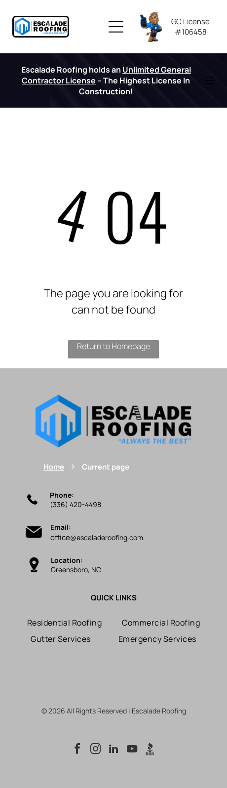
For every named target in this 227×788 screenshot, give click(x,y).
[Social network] (150, 750)
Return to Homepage (113, 346)
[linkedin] (113, 750)
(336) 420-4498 (75, 504)
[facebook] (77, 750)
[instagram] (95, 750)
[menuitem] (64, 622)
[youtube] (132, 750)
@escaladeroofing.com (106, 537)
